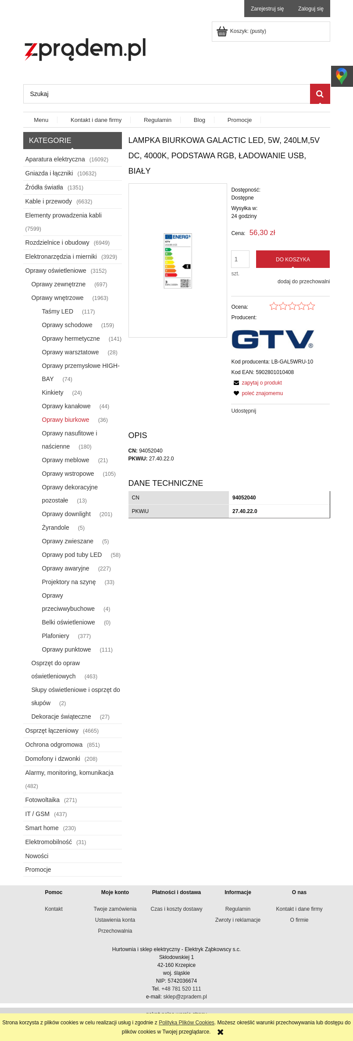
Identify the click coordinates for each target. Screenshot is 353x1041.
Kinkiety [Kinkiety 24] (53, 392)
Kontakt (54, 909)
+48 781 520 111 (181, 989)
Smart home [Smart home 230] (42, 827)
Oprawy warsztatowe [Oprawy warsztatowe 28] (70, 352)
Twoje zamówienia (114, 909)
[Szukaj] (320, 94)
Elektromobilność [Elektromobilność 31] (48, 841)
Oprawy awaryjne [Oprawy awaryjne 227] (65, 568)
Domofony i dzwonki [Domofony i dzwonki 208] (52, 758)
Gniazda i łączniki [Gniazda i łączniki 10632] (49, 173)
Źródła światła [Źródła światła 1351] (44, 187)
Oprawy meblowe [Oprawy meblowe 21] (65, 459)
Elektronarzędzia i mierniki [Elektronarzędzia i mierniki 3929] (61, 256)
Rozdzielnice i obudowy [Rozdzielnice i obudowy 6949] (57, 242)
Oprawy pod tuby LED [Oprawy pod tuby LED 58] (72, 554)
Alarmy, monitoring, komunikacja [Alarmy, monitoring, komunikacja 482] (69, 772)
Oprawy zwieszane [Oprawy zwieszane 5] (68, 541)
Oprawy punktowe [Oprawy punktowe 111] (66, 649)
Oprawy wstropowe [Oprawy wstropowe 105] (68, 473)
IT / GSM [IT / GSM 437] (37, 813)
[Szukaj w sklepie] (166, 93)
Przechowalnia (115, 931)
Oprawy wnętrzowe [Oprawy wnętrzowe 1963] (58, 297)
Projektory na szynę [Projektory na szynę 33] (69, 581)
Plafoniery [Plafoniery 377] (55, 635)
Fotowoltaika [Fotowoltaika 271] (42, 799)
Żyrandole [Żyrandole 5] (55, 527)
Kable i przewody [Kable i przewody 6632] (48, 201)
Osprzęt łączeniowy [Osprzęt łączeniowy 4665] (51, 730)
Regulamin (237, 909)
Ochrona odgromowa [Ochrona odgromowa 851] (54, 744)
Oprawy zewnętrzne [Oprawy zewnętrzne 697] (59, 284)
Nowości (37, 855)
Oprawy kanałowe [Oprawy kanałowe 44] (66, 406)
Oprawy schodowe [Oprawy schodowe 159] (67, 324)
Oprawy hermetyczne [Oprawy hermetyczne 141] (71, 338)
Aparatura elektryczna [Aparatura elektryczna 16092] (55, 159)
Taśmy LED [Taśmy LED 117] (58, 311)
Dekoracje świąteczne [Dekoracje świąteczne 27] (61, 716)
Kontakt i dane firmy (299, 909)
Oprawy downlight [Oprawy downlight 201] (66, 513)
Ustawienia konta (115, 920)
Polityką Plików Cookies (186, 1023)
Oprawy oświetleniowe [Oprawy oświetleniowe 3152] (55, 270)
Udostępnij (243, 411)
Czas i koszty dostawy (176, 909)
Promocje (38, 869)
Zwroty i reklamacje (237, 920)
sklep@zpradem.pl (185, 997)
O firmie (299, 920)
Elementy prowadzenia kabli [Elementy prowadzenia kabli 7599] (63, 215)
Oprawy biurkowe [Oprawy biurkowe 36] (65, 419)
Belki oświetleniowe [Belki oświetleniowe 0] (68, 622)
